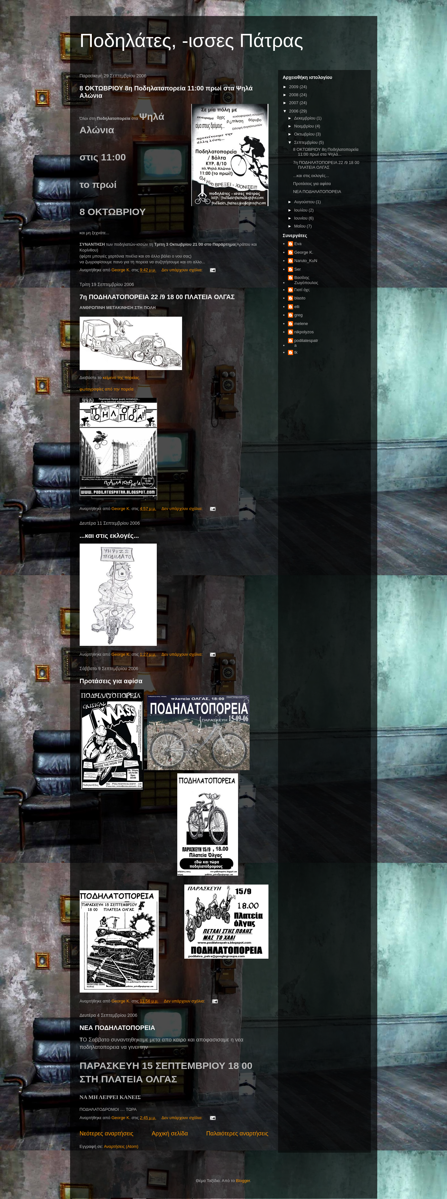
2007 (294, 102)
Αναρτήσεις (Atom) (121, 1146)
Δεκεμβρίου (305, 118)
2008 (294, 94)
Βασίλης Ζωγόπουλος (306, 280)
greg (298, 315)
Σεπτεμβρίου (306, 142)
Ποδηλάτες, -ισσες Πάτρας (191, 40)
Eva (297, 243)
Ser (297, 269)
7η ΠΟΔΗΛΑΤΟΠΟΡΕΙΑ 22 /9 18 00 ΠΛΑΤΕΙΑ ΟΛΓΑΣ (157, 296)
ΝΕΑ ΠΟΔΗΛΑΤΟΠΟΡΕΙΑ (117, 1027)
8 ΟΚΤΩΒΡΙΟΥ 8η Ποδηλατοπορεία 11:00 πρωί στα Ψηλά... (325, 152)
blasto (300, 298)
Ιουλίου (301, 210)
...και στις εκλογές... (109, 535)
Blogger (243, 1180)
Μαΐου (300, 226)
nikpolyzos (304, 331)
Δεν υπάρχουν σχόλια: (183, 269)
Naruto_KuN (305, 260)
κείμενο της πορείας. (121, 377)
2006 (294, 111)
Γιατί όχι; (302, 289)
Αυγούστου (305, 201)
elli (296, 306)
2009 (294, 86)
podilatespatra (306, 343)
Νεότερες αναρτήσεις (106, 1133)
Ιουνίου (301, 218)
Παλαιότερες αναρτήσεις (237, 1133)
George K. (303, 252)
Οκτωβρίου (304, 134)
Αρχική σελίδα (170, 1133)
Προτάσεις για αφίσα (111, 681)
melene (301, 323)
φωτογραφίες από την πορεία (106, 389)
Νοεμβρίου (304, 126)
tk (296, 352)
